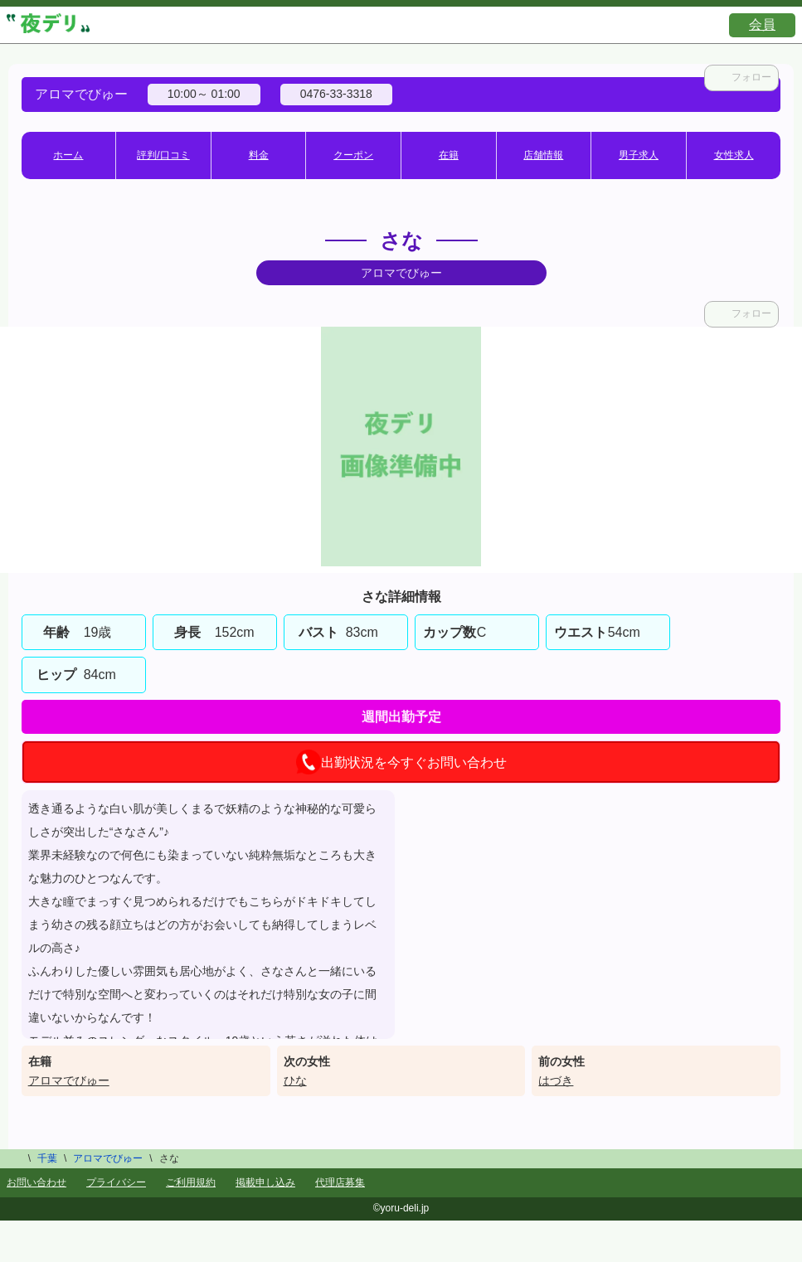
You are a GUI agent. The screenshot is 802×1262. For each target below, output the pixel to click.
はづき (555, 1080)
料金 (259, 155)
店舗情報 (543, 155)
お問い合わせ (36, 1182)
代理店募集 (340, 1182)
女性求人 (734, 155)
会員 (762, 24)
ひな (295, 1080)
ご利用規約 (191, 1182)
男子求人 (639, 155)
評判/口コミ (163, 155)
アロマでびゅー (68, 1080)
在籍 (449, 155)
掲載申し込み (265, 1182)
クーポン (353, 155)
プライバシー (116, 1182)
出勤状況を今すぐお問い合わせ (401, 762)
